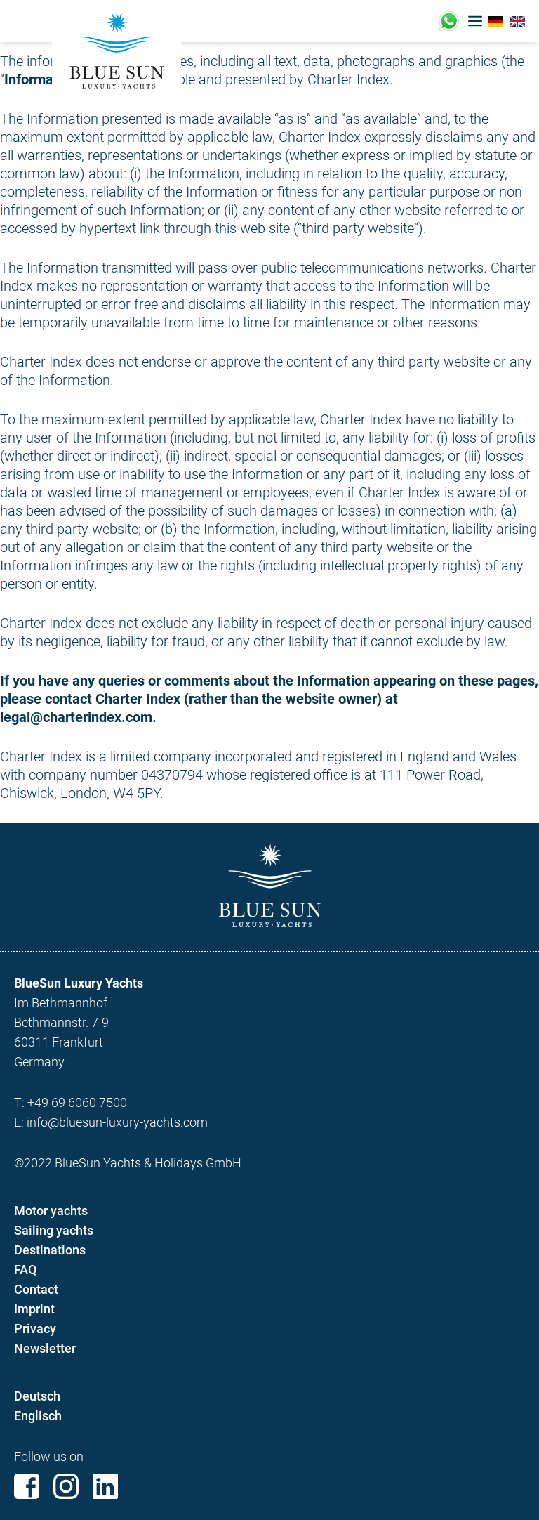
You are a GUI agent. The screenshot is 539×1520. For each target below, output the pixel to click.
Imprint (34, 1309)
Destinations (50, 1250)
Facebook (26, 1486)
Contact (36, 1289)
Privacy (35, 1328)
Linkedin (105, 1486)
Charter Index (348, 79)
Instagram (66, 1486)
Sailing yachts (53, 1230)
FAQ (25, 1269)
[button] (475, 21)
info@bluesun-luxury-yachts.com (117, 1122)
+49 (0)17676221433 (449, 21)
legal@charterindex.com (76, 717)
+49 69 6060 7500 (77, 1102)
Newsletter (45, 1348)
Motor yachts (51, 1210)
